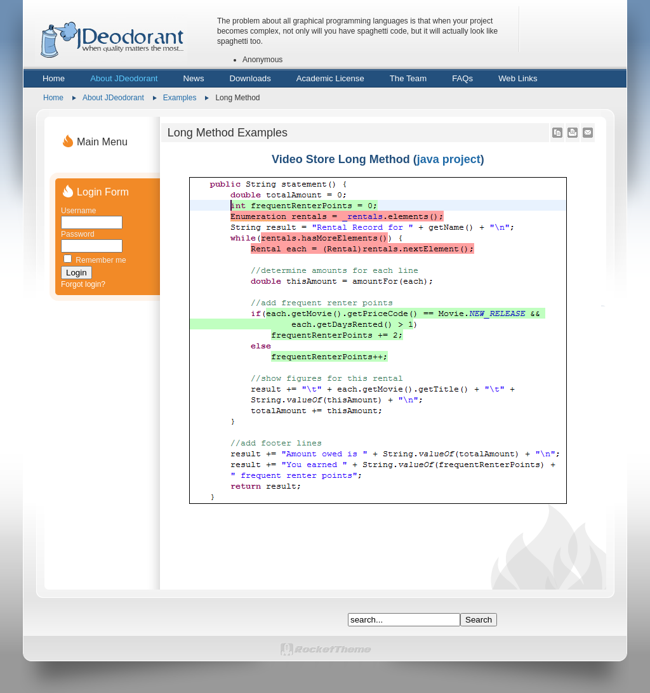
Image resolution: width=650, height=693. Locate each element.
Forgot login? (83, 284)
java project (449, 159)
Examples (180, 97)
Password (78, 234)
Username (78, 210)
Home (53, 97)
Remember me (101, 260)
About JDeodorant (113, 97)
